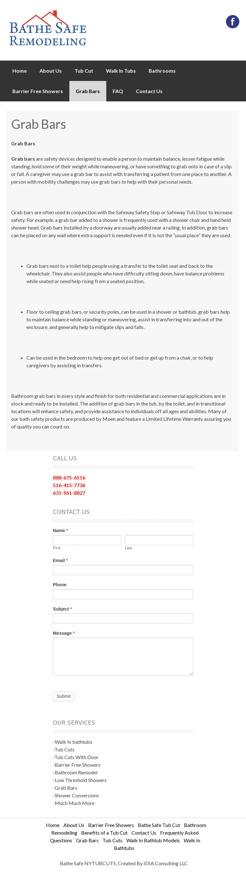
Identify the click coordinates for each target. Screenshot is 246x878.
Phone (60, 584)
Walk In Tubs (121, 71)
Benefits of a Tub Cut (104, 833)
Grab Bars (88, 91)
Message (64, 633)
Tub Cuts (112, 840)
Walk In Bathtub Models (153, 840)
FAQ (118, 91)
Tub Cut (83, 71)
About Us (50, 71)
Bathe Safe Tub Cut (159, 825)
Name (60, 530)
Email (60, 560)
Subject (62, 608)
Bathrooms (162, 71)
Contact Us (149, 91)
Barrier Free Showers (37, 91)
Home (19, 71)
